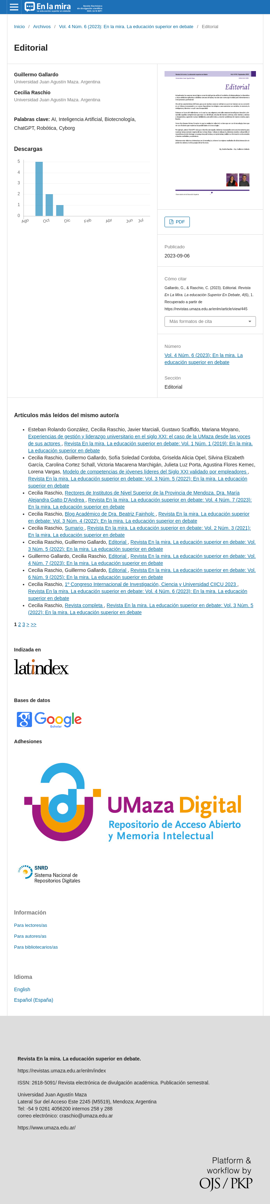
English (22, 989)
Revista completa (84, 605)
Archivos (42, 26)
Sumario (74, 528)
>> (33, 624)
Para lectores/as (30, 925)
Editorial (118, 542)
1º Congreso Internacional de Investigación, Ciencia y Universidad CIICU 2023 (151, 584)
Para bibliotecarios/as (36, 947)
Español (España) (33, 1000)
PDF (179, 221)
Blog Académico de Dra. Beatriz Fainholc (110, 514)
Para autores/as (30, 936)
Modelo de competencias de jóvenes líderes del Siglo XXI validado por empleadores (155, 471)
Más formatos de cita (190, 321)
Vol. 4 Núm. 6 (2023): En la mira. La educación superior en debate (126, 26)
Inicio (19, 26)
